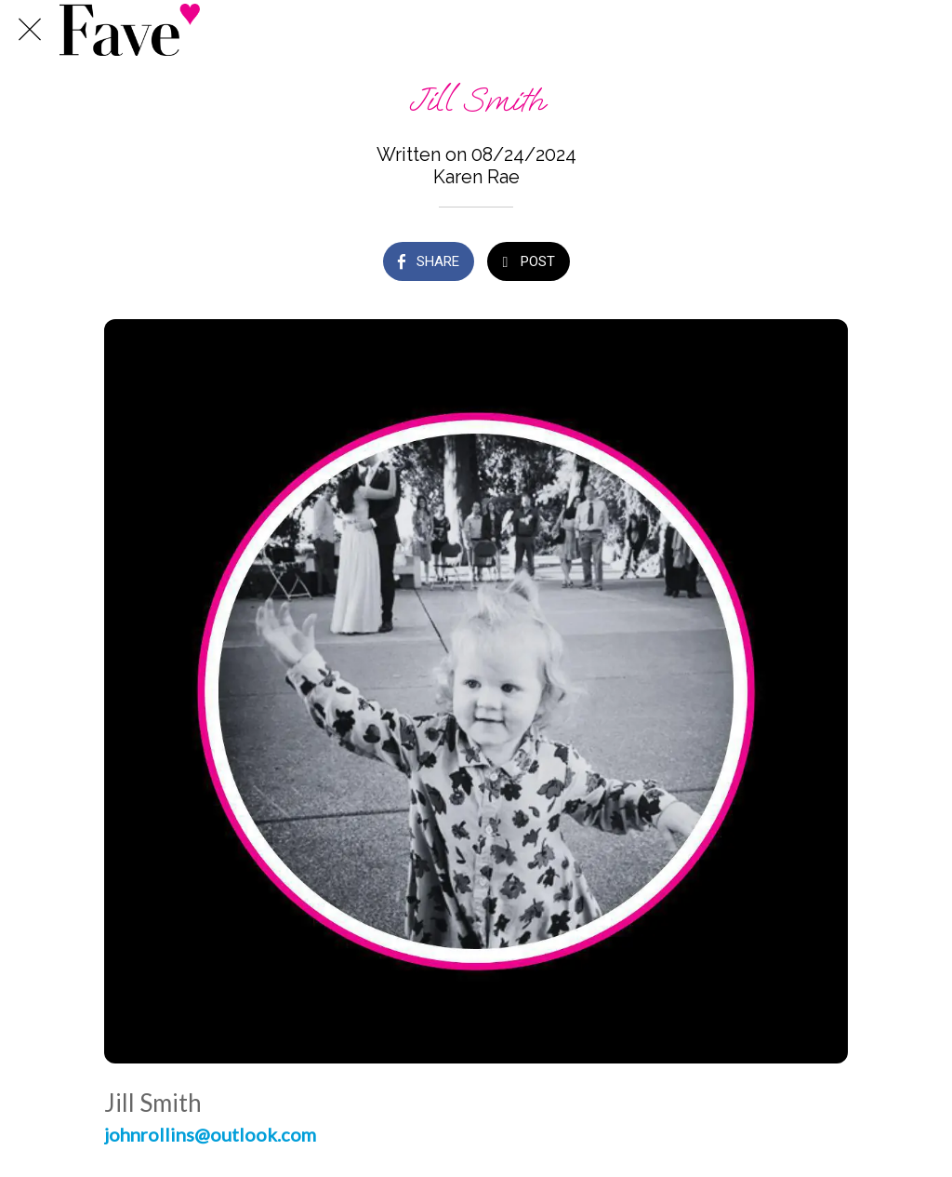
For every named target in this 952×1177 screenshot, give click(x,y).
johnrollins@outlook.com (210, 1134)
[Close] (30, 30)
